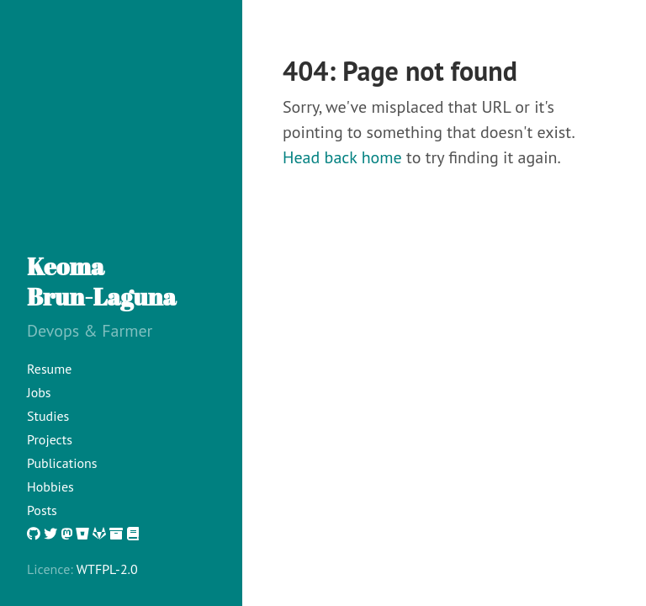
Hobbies (50, 486)
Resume (49, 368)
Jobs (39, 392)
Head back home (342, 157)
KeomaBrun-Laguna (101, 281)
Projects (49, 439)
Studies (48, 415)
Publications (62, 462)
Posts (42, 510)
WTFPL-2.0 (107, 569)
